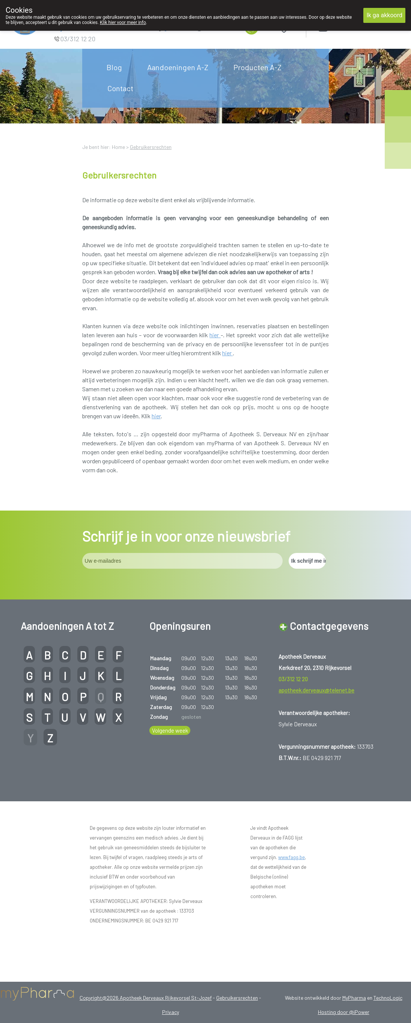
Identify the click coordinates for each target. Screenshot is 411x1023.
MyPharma (354, 997)
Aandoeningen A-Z (177, 67)
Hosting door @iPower (343, 1012)
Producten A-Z (257, 67)
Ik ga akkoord (384, 15)
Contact (120, 88)
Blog (114, 67)
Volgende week (170, 730)
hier (215, 334)
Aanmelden (349, 26)
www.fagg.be (291, 857)
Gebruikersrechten (151, 147)
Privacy (170, 1012)
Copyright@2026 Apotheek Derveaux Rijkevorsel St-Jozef (146, 997)
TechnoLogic (387, 997)
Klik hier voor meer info (123, 22)
